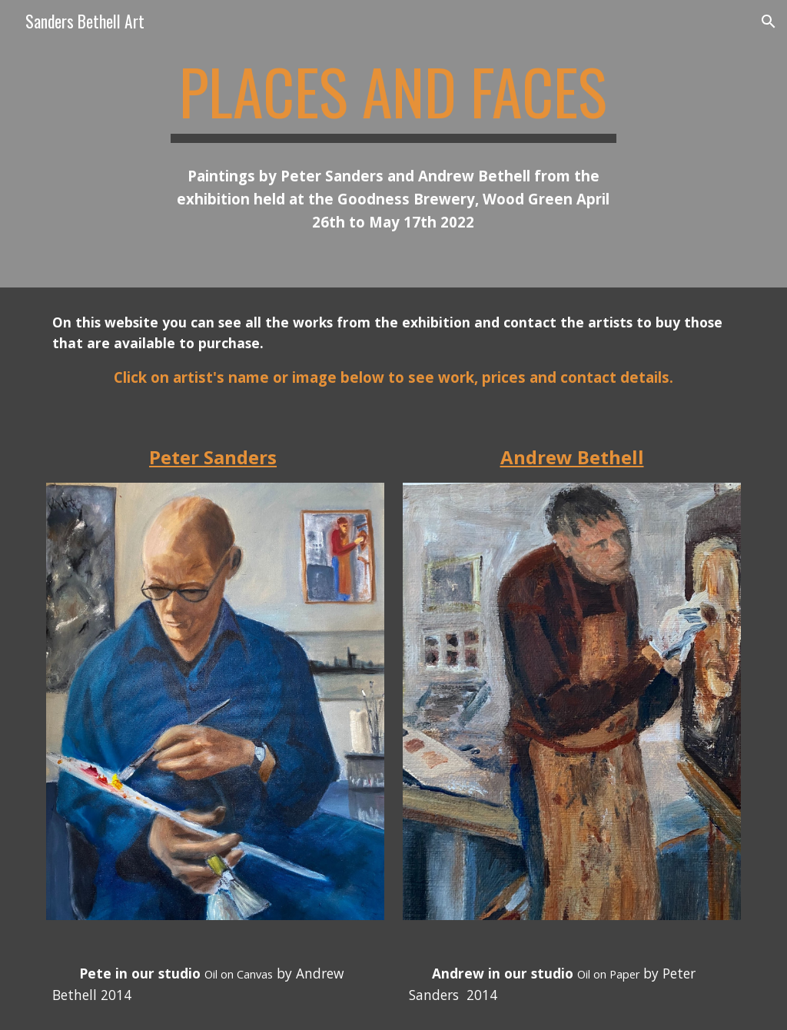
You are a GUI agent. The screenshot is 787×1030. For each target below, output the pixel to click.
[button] (768, 21)
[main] (393, 98)
